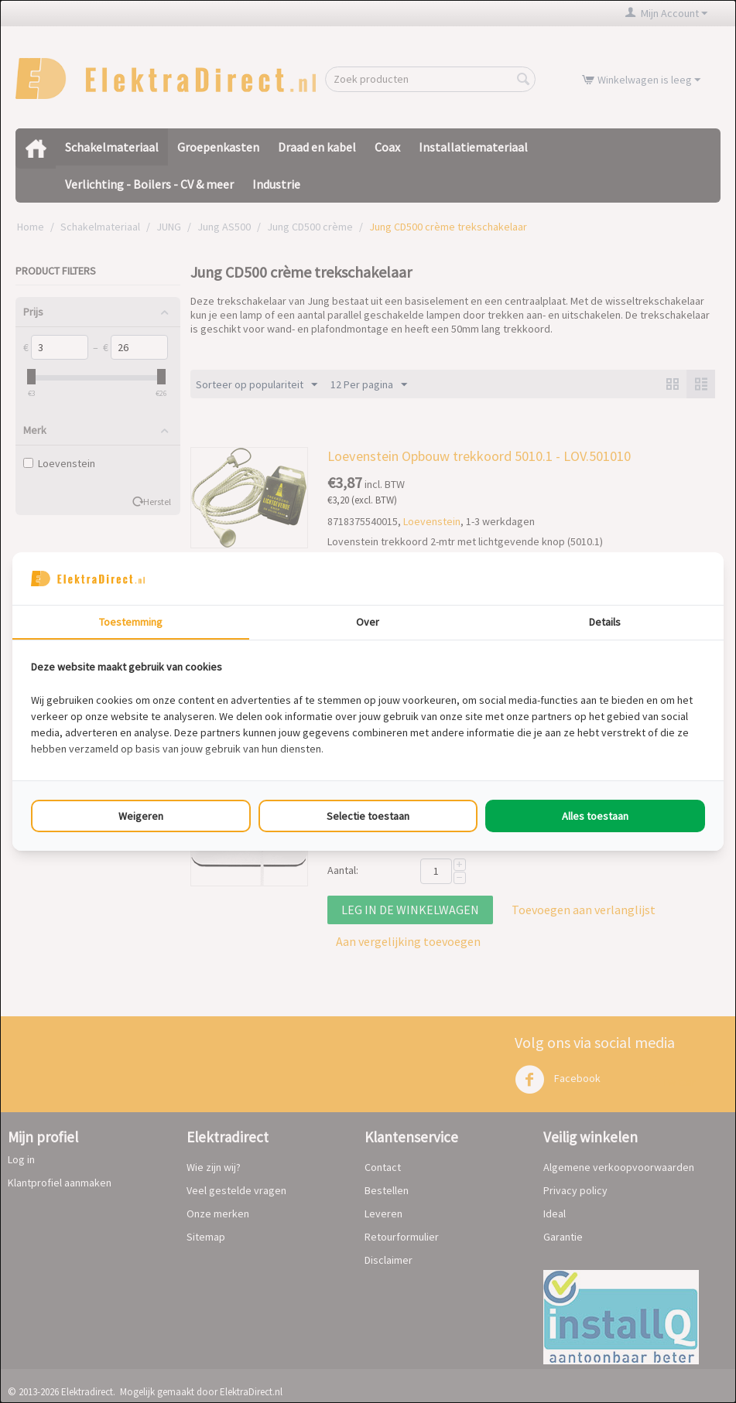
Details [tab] (605, 622)
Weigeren (140, 816)
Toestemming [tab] (131, 622)
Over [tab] (367, 622)
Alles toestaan (595, 816)
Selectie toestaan (368, 816)
